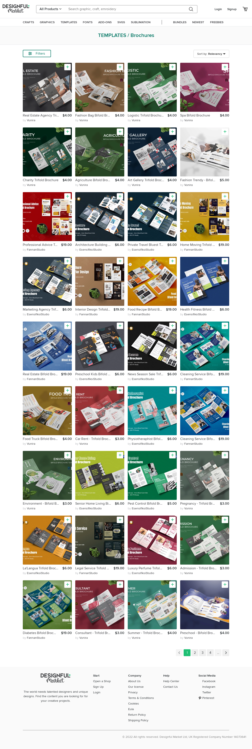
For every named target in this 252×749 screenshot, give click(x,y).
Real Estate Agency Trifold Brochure (43, 115)
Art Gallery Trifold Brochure (147, 180)
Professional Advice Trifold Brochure (42, 245)
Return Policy (137, 715)
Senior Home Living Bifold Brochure (95, 503)
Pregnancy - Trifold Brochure (200, 503)
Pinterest (208, 698)
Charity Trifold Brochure (40, 180)
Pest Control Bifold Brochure (147, 503)
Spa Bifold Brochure (195, 115)
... (218, 653)
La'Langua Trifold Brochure (42, 568)
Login (218, 9)
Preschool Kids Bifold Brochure (95, 374)
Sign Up (98, 687)
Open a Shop (102, 681)
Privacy (133, 692)
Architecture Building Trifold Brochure (95, 245)
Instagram (208, 687)
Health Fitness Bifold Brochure (200, 309)
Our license (136, 687)
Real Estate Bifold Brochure (42, 374)
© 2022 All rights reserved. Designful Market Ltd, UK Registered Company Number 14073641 (184, 737)
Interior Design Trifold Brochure (94, 309)
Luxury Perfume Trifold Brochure (147, 568)
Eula (131, 709)
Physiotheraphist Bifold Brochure (147, 439)
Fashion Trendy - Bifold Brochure (200, 180)
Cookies (133, 703)
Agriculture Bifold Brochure (95, 180)
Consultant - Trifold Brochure (95, 633)
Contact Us (170, 687)
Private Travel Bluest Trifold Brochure (147, 245)
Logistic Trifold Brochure (146, 115)
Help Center (171, 681)
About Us (134, 681)
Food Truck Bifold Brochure (43, 439)
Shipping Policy (138, 720)
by (29, 120)
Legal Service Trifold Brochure (94, 568)
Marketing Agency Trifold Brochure (42, 309)
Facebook (208, 681)
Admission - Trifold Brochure (200, 568)
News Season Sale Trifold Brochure (147, 374)
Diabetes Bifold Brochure (41, 633)
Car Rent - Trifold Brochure (95, 439)
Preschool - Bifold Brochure (200, 633)
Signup (232, 9)
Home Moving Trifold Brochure (199, 245)
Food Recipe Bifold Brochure (147, 309)
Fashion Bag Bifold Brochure (95, 115)
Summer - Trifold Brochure (147, 633)
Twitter (206, 692)
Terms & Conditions (141, 698)
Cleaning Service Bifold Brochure (199, 374)
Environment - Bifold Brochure (43, 503)
